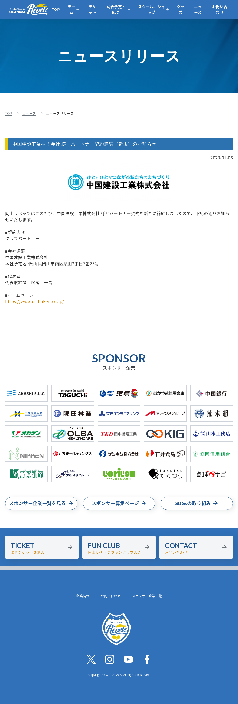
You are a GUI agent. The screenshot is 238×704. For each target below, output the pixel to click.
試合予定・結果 (116, 9)
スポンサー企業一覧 (147, 595)
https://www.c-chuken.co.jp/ (34, 301)
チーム (71, 9)
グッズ (181, 9)
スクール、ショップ (151, 9)
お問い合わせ (220, 9)
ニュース (198, 9)
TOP (56, 9)
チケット (92, 9)
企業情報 (82, 595)
